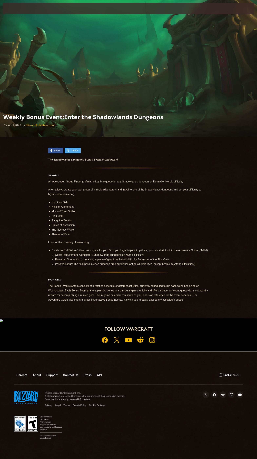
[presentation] (15, 8)
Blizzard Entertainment (40, 125)
